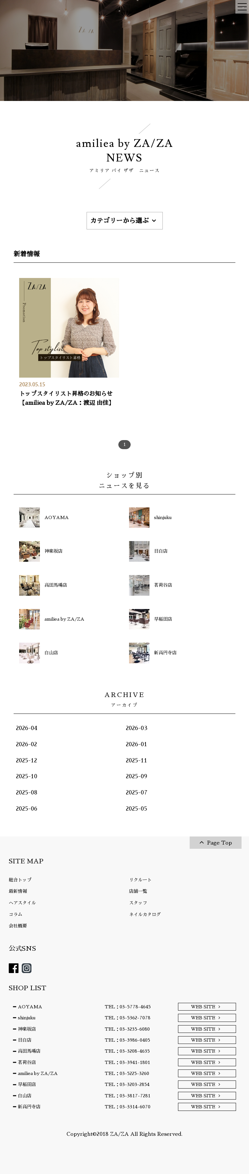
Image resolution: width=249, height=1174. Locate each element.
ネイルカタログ (145, 914)
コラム (15, 914)
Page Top (219, 843)
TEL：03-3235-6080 (127, 1029)
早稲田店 (27, 1084)
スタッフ (138, 903)
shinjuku (26, 1017)
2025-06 (26, 809)
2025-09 (136, 776)
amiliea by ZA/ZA (38, 1073)
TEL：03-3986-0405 (127, 1040)
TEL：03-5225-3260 (127, 1073)
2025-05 (136, 809)
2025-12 (26, 760)
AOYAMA (30, 1006)
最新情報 (18, 891)
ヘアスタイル (22, 903)
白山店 (24, 1095)
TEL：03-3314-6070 (127, 1106)
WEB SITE (203, 1006)
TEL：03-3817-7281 (127, 1095)
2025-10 (26, 776)
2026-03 (137, 728)
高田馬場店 (29, 1051)
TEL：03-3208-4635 (127, 1051)
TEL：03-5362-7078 (127, 1017)
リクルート (140, 880)
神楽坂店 (27, 1029)
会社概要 (18, 926)
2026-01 (136, 744)
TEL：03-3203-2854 (127, 1084)
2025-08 (26, 792)
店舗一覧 (138, 891)
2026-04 (26, 728)
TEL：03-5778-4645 (128, 1006)
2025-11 (136, 760)
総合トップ (20, 880)
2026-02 (26, 744)
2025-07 (137, 792)
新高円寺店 (29, 1106)
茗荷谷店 (27, 1062)
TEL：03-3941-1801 (127, 1062)
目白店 (24, 1040)
